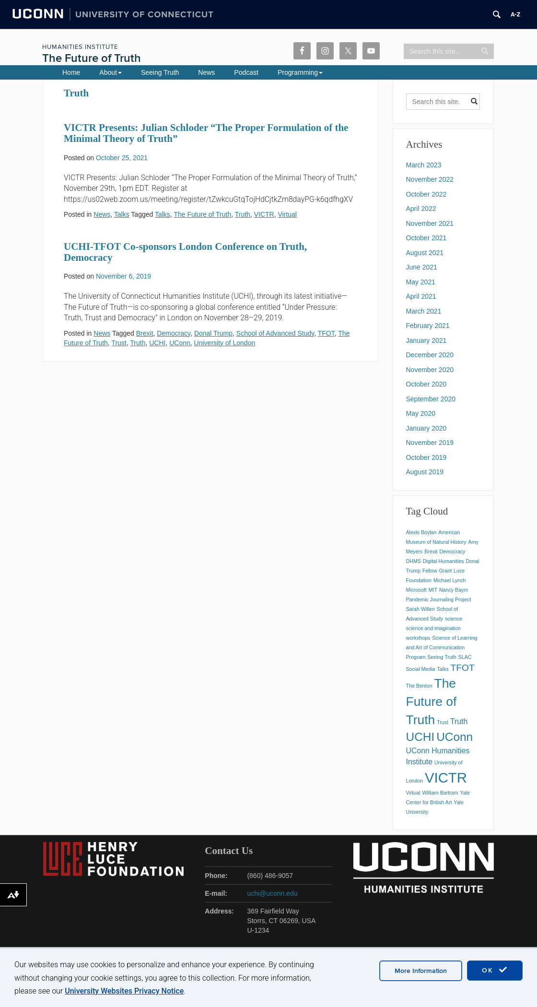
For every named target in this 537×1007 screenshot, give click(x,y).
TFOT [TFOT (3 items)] (463, 668)
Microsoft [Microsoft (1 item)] (416, 590)
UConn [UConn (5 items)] (454, 736)
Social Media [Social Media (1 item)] (420, 669)
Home (71, 72)
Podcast (246, 72)
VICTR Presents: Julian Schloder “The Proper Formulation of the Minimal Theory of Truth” (206, 133)
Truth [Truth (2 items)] (458, 721)
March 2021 (424, 311)
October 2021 (426, 238)
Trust (118, 343)
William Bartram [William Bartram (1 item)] (440, 793)
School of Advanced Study (275, 333)
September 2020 (431, 399)
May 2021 (420, 282)
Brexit (144, 333)
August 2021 (425, 253)
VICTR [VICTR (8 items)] (446, 777)
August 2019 (425, 472)
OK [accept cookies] (495, 970)
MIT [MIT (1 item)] (433, 590)
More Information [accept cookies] (421, 971)
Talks (121, 214)
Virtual (287, 214)
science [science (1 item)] (453, 618)
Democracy (173, 333)
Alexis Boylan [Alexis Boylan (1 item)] (421, 532)
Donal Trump (213, 333)
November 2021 (430, 223)
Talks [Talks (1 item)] (442, 669)
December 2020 (430, 355)
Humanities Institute (80, 47)
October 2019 (426, 457)
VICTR (264, 214)
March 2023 (424, 165)
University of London (225, 343)
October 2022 (426, 194)
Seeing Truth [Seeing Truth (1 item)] (441, 657)
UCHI (157, 343)
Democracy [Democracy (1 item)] (452, 551)
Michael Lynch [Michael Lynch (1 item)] (449, 580)
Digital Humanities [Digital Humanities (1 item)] (443, 561)
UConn (179, 343)
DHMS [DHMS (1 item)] (413, 561)
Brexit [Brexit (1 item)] (430, 551)
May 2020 (420, 413)
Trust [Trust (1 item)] (442, 722)
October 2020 (426, 384)
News (206, 72)
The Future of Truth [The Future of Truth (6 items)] (431, 701)
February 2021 (428, 325)
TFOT (326, 333)
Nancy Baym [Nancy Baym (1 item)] (453, 590)
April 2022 (421, 208)
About (110, 72)
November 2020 (430, 370)
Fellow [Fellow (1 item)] (429, 571)
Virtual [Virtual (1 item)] (413, 793)
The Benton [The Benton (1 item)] (419, 686)
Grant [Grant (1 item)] (445, 571)
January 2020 (426, 428)
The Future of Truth (91, 58)
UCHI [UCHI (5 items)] (420, 736)
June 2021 (421, 267)
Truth (242, 214)
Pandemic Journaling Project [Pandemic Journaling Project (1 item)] (438, 599)
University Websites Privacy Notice (124, 990)
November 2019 (430, 442)
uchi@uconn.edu (272, 893)
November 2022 (430, 179)
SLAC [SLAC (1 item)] (465, 657)
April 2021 (421, 296)
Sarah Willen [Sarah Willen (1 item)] (420, 609)
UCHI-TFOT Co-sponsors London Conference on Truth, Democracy (185, 252)
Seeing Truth (160, 72)
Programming (300, 72)
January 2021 (426, 340)
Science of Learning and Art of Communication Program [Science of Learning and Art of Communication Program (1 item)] (442, 647)
